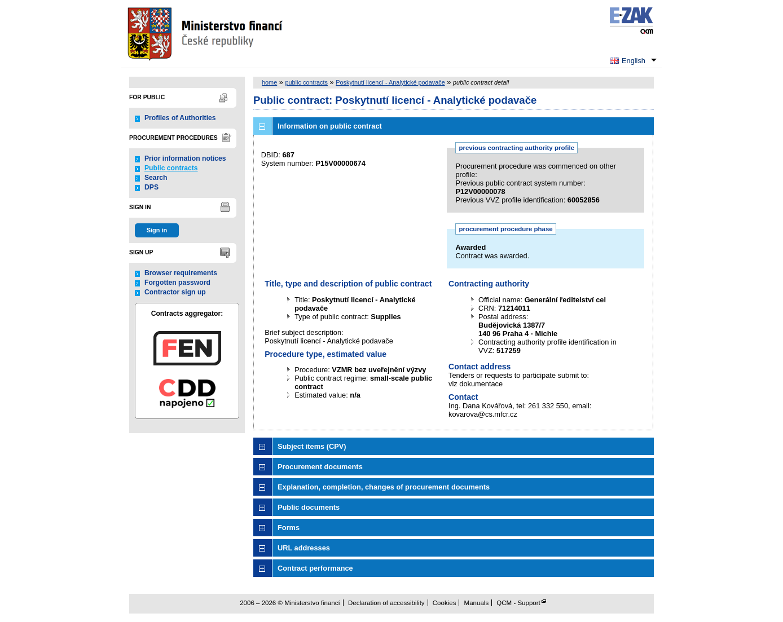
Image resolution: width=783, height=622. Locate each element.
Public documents (309, 507)
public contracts (306, 82)
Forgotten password (177, 282)
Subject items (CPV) (312, 446)
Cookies (444, 602)
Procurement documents (320, 466)
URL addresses (304, 548)
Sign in (157, 230)
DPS (151, 187)
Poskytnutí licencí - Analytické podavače (390, 82)
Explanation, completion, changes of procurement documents (384, 487)
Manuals (476, 602)
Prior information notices (185, 158)
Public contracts (171, 168)
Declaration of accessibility (386, 602)
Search (156, 178)
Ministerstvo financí (206, 34)
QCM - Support (518, 602)
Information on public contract (330, 126)
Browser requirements (180, 273)
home (269, 82)
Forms (289, 527)
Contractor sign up (175, 292)
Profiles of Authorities (180, 118)
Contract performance (315, 568)
